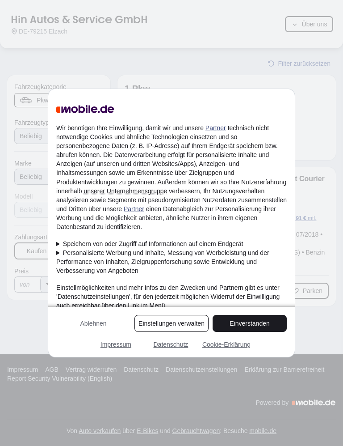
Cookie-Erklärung (226, 344)
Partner (215, 128)
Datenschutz (170, 344)
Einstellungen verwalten (171, 323)
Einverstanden (250, 323)
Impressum (115, 344)
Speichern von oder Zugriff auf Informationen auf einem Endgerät (153, 243)
